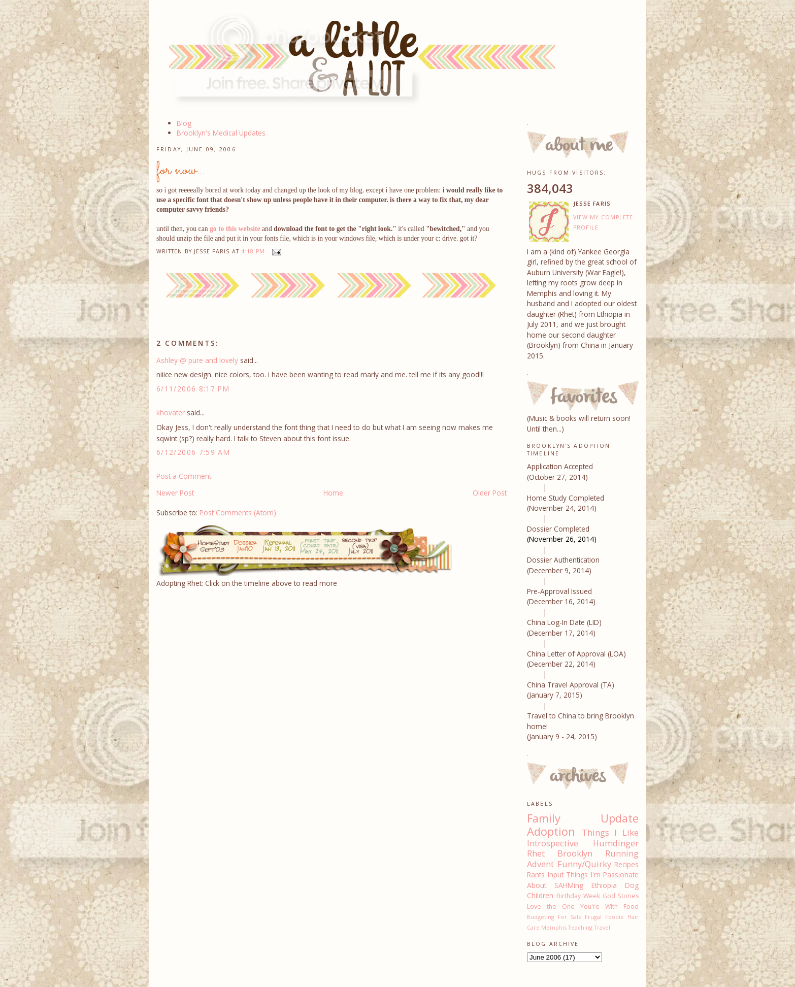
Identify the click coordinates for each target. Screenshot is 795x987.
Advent (540, 864)
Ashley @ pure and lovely (197, 360)
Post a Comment (183, 476)
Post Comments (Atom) (238, 512)
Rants (536, 874)
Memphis (554, 927)
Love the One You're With (572, 906)
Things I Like (610, 832)
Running (622, 853)
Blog (184, 123)
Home (333, 493)
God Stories (621, 896)
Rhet (536, 853)
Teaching (580, 927)
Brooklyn (574, 853)
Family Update (583, 818)
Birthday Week (578, 896)
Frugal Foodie (604, 916)
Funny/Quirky (584, 864)
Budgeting (540, 916)
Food (631, 906)
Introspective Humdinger (583, 843)
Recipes (626, 864)
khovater (170, 412)
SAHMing (568, 885)
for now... (180, 170)
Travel (602, 927)
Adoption (551, 831)
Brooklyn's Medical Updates (221, 133)
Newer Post (175, 493)
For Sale (570, 916)
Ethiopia (604, 885)
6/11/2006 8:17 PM (192, 388)
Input (556, 874)
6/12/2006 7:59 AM (193, 452)
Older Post (490, 493)
